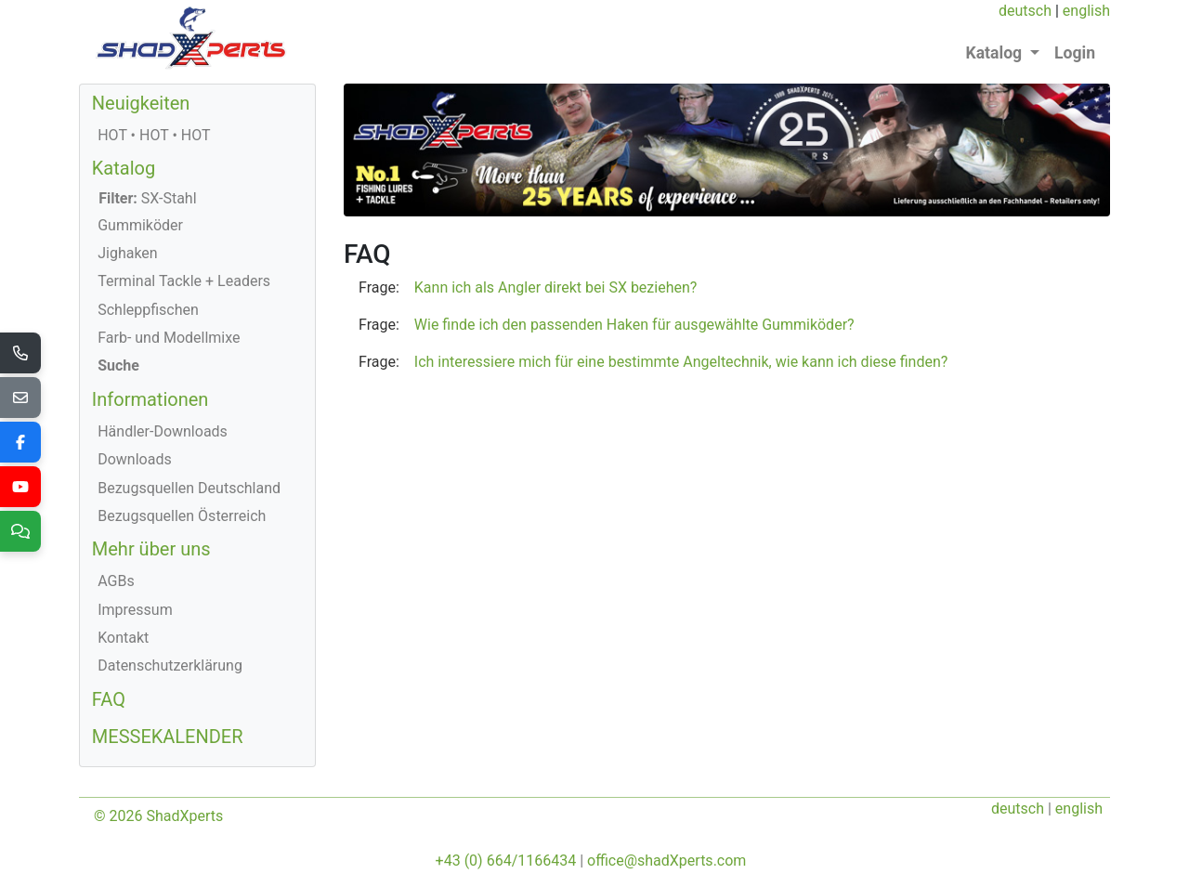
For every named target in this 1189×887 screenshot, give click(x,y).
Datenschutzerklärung (170, 665)
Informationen (150, 399)
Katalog (123, 168)
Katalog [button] (996, 53)
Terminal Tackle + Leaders (184, 281)
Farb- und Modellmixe (169, 337)
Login (1074, 53)
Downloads (134, 459)
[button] (727, 288)
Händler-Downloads (163, 431)
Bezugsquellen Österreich (182, 516)
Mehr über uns (151, 549)
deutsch (1025, 11)
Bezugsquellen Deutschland (189, 488)
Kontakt (123, 637)
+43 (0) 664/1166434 (506, 860)
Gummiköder (140, 225)
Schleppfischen (148, 310)
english (1086, 11)
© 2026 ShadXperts (158, 816)
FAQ (108, 699)
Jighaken (128, 253)
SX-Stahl (147, 198)
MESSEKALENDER (167, 736)
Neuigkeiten (141, 103)
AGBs (116, 581)
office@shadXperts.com (666, 860)
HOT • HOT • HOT (154, 135)
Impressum (135, 610)
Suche (118, 365)
